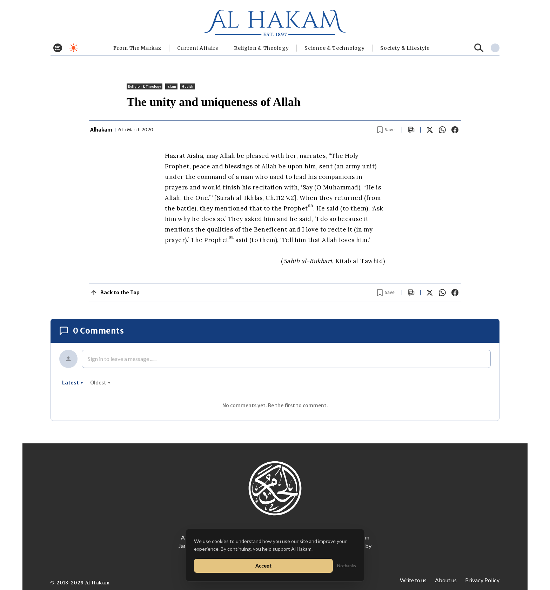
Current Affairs (198, 48)
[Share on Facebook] (454, 129)
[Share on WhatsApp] (442, 129)
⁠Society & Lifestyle (404, 48)
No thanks (346, 565)
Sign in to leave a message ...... (122, 358)
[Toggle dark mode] (73, 47)
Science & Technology (334, 48)
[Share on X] (429, 129)
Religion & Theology (261, 48)
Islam (171, 86)
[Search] (479, 47)
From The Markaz (137, 48)
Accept (263, 566)
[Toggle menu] (57, 47)
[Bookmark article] (386, 130)
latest (72, 383)
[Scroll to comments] (411, 130)
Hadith (187, 86)
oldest (100, 383)
